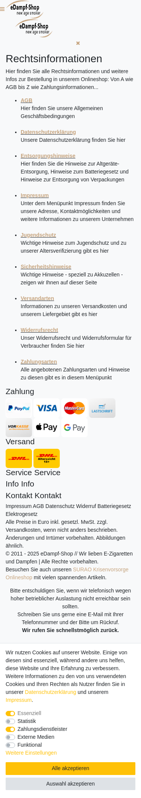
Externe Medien (36, 737)
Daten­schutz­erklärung (50, 692)
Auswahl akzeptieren (70, 784)
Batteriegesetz (114, 506)
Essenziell (29, 713)
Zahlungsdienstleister (42, 729)
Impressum (19, 506)
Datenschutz (60, 506)
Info (12, 483)
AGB (38, 506)
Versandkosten (23, 530)
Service (19, 472)
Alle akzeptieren (70, 768)
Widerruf (86, 506)
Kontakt (19, 495)
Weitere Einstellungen (31, 753)
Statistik (27, 721)
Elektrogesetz (22, 514)
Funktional (30, 745)
